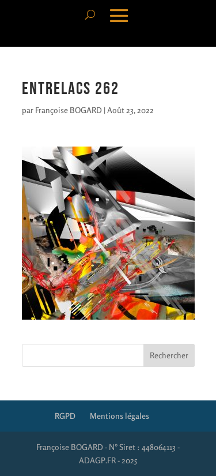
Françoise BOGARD (68, 110)
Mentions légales (119, 416)
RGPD (65, 416)
